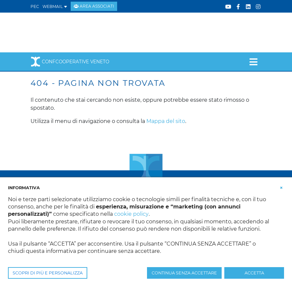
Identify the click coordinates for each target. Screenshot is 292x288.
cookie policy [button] (131, 214)
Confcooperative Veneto (70, 62)
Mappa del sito (165, 121)
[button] (281, 187)
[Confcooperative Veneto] (84, 32)
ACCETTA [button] (254, 272)
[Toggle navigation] (253, 62)
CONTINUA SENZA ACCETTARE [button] (184, 272)
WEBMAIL (54, 6)
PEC (35, 6)
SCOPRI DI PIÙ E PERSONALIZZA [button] (48, 272)
